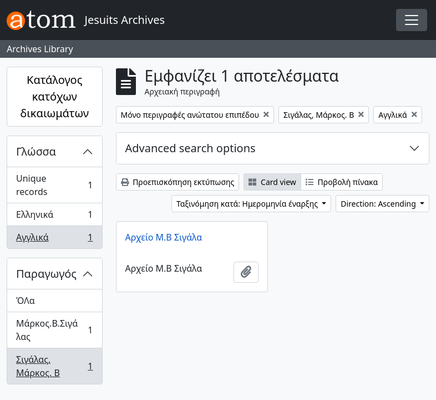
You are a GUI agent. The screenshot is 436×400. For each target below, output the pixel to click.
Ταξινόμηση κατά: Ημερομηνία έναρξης (248, 203)
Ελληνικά (54, 217)
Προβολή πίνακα (342, 182)
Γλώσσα (36, 151)
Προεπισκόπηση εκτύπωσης (178, 182)
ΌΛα (25, 300)
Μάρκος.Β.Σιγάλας (54, 330)
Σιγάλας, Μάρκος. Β (54, 366)
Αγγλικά (54, 239)
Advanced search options (190, 148)
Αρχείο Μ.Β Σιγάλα (163, 237)
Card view (272, 182)
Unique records (54, 185)
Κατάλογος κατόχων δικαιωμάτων (54, 96)
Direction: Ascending (379, 203)
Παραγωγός (46, 273)
